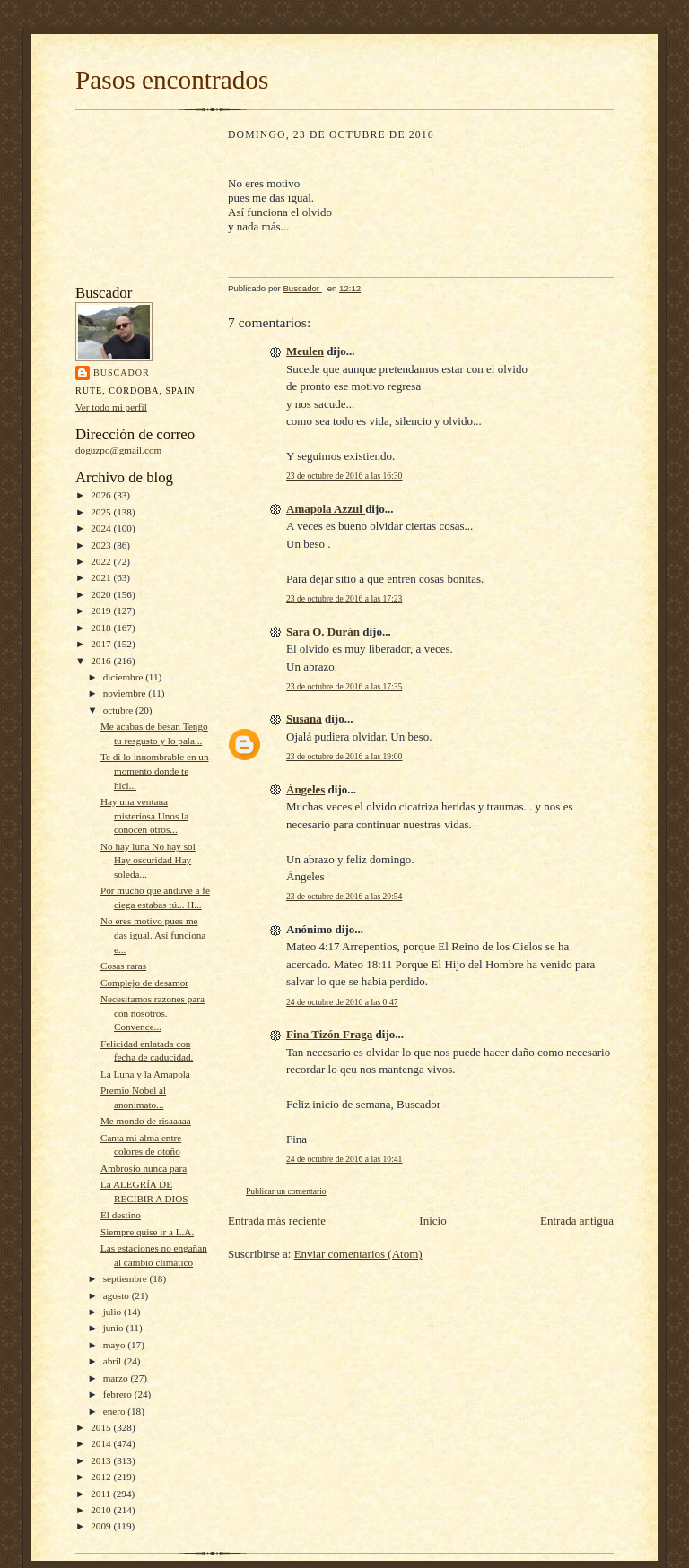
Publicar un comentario (286, 1191)
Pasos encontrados (171, 79)
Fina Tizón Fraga (329, 1034)
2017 (102, 643)
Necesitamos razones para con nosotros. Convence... (152, 1012)
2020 (102, 594)
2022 (102, 561)
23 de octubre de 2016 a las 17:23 (344, 598)
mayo (115, 1344)
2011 (102, 1493)
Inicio (432, 1220)
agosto (117, 1295)
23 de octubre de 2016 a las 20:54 (344, 896)
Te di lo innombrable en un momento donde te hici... (154, 770)
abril (113, 1361)
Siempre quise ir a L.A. (147, 1231)
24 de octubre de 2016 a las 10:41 (344, 1159)
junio (114, 1327)
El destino (120, 1214)
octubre (119, 710)
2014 (102, 1443)
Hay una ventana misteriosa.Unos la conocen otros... (144, 815)
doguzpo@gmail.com (118, 450)
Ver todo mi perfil (111, 407)
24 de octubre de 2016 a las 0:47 (342, 1002)
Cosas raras (123, 965)
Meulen (305, 351)
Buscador (121, 372)
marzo (117, 1378)
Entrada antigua (577, 1220)
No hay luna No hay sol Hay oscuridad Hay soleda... (148, 860)
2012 (102, 1476)
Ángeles (305, 789)
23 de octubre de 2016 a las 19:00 (344, 756)
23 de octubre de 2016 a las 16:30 (344, 476)
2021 (102, 577)
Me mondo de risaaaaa (145, 1120)
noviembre (126, 693)
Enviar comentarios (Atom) (358, 1253)
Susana (304, 718)
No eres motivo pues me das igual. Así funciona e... (152, 934)
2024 (102, 528)
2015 (102, 1427)
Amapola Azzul (325, 508)
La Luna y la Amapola (145, 1074)
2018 (102, 627)
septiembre (126, 1278)
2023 (102, 545)
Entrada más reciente (277, 1220)
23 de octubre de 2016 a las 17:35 (344, 686)
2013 (102, 1460)
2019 (102, 610)
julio (113, 1311)
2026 (102, 494)
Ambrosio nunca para (143, 1168)
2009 (102, 1525)
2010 (102, 1509)
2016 (102, 660)
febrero (119, 1394)
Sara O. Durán (323, 631)
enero (115, 1411)
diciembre (124, 676)
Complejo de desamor (144, 982)
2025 (102, 512)
